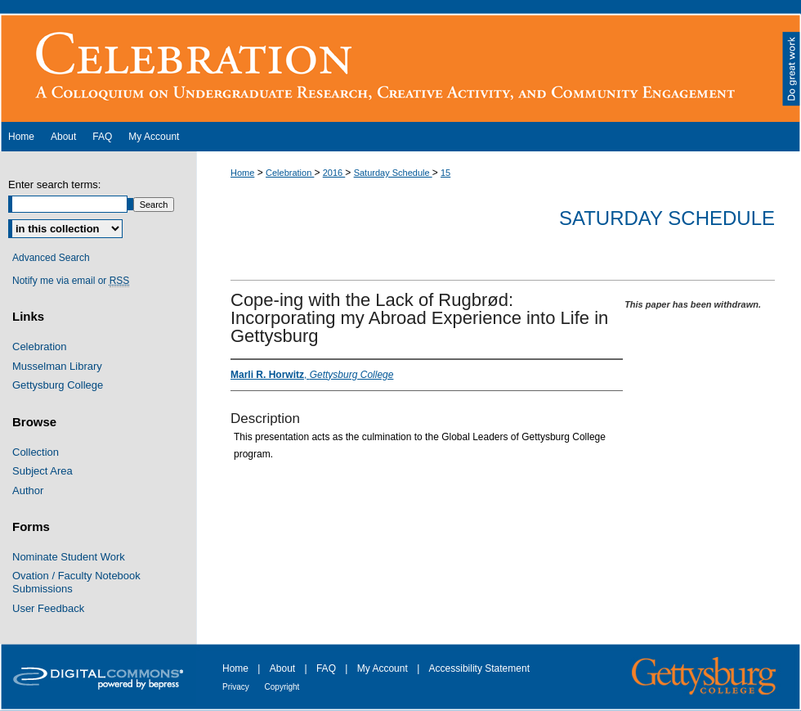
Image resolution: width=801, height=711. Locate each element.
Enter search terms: (54, 184)
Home (242, 173)
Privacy (237, 686)
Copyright (282, 686)
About (284, 668)
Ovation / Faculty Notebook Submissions (76, 582)
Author (27, 490)
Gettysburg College (57, 385)
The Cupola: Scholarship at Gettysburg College (400, 67)
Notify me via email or (70, 280)
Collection (35, 452)
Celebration (290, 173)
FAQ (327, 668)
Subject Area (42, 471)
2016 (334, 173)
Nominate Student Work (68, 557)
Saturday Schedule (393, 173)
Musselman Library (57, 366)
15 (445, 173)
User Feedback (48, 608)
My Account (383, 668)
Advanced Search (51, 257)
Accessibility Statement (479, 668)
